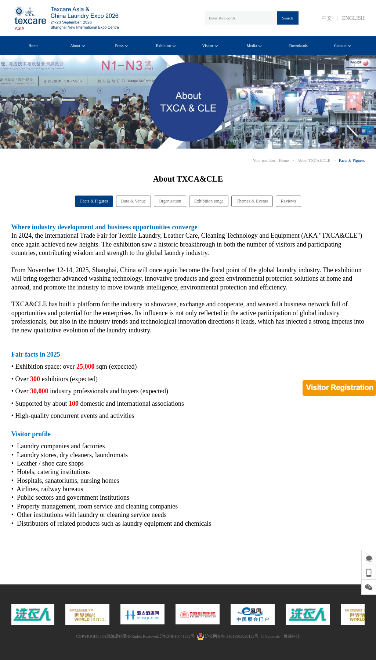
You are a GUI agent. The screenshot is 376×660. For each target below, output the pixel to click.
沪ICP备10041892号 (177, 636)
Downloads (298, 45)
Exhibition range (209, 201)
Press (121, 45)
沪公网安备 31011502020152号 (227, 636)
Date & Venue (133, 201)
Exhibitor (166, 45)
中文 (327, 18)
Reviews (288, 201)
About (77, 45)
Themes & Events (252, 201)
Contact (342, 45)
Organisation (170, 201)
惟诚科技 (292, 636)
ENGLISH (353, 18)
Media (254, 45)
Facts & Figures (352, 160)
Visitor (210, 45)
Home (33, 45)
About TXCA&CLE (313, 160)
